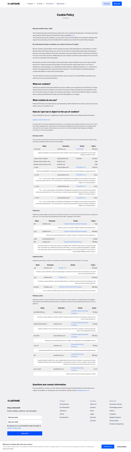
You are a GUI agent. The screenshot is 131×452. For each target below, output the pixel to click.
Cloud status (114, 420)
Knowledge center (116, 407)
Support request (115, 417)
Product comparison (117, 424)
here (73, 35)
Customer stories (116, 404)
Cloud (62, 414)
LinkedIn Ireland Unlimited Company (75, 224)
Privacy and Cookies (8, 448)
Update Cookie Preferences (41, 120)
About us (93, 404)
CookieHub (79, 149)
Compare (113, 414)
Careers (93, 407)
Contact (93, 420)
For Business (64, 404)
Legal (92, 414)
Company (93, 401)
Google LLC (62, 268)
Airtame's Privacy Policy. (14, 428)
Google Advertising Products (73, 242)
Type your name (13, 417)
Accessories (64, 417)
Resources (113, 401)
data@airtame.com (83, 390)
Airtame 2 (63, 411)
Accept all (108, 446)
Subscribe (24, 433)
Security (93, 417)
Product (62, 401)
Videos (112, 411)
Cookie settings (121, 446)
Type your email (13, 422)
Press (92, 411)
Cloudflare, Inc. (81, 167)
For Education (64, 407)
